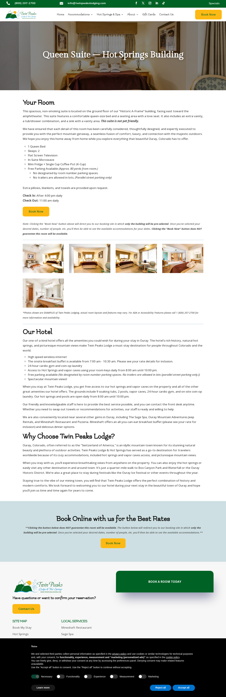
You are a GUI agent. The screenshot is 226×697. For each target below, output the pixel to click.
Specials (214, 3)
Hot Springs (20, 634)
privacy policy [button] (119, 653)
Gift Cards (148, 14)
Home (60, 14)
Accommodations (79, 14)
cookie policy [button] (172, 657)
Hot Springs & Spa (108, 14)
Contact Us (166, 14)
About (131, 14)
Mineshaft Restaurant (76, 627)
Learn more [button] (43, 687)
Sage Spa (67, 634)
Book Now (208, 14)
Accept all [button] (183, 687)
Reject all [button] (160, 687)
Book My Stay (22, 627)
